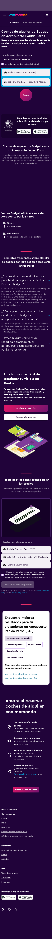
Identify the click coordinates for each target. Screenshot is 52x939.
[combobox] (17, 55)
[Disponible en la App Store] (40, 132)
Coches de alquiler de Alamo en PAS (21, 678)
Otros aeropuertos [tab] (15, 645)
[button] (5, 15)
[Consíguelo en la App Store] (25, 897)
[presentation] (40, 131)
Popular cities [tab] (34, 645)
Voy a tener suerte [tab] (15, 657)
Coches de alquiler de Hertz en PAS (21, 674)
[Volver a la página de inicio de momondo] (18, 14)
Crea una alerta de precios (25, 774)
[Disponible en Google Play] (24, 132)
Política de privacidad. (20, 593)
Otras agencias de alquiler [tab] (19, 638)
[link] (26, 408)
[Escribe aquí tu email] (28, 565)
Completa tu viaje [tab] (15, 651)
